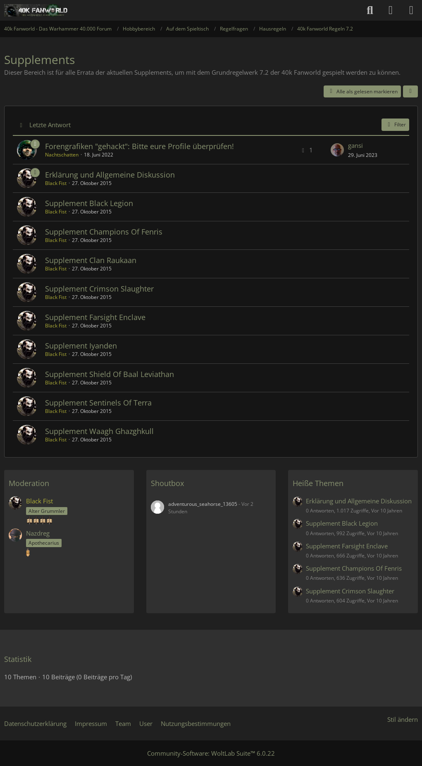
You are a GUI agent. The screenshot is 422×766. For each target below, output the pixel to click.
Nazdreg (38, 533)
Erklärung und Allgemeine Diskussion (110, 175)
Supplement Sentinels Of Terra (98, 403)
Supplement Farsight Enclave (95, 317)
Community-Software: (211, 753)
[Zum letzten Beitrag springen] (337, 150)
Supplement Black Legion (89, 203)
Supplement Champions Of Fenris (103, 232)
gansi (355, 145)
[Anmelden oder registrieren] (390, 10)
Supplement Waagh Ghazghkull (99, 431)
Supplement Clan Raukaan (90, 260)
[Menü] (411, 10)
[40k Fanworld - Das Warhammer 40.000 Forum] (35, 10)
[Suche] (370, 10)
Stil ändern (402, 719)
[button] (410, 91)
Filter (395, 124)
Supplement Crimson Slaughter (99, 289)
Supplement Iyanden (81, 346)
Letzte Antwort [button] (50, 125)
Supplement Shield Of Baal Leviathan (109, 374)
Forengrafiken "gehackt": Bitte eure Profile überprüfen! (139, 146)
